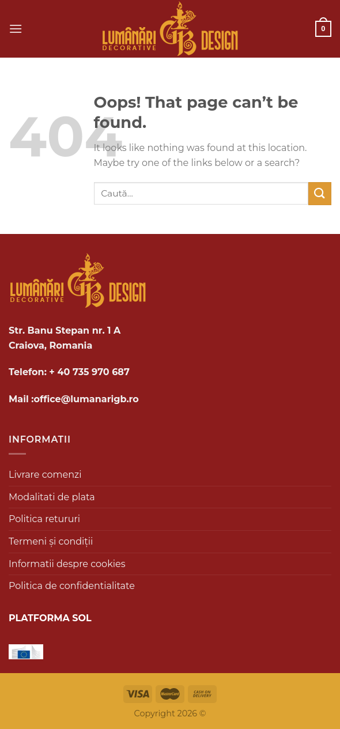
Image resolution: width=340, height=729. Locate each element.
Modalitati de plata (52, 497)
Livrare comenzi (45, 474)
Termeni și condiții (51, 541)
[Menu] (15, 28)
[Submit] (319, 193)
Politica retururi (44, 518)
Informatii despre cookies (67, 563)
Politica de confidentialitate (72, 585)
